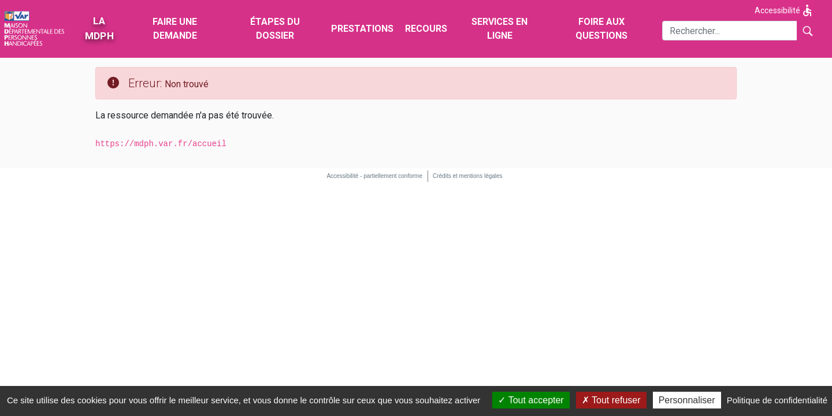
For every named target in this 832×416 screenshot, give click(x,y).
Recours (426, 28)
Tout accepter (530, 400)
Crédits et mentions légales (468, 176)
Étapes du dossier (275, 28)
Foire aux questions (601, 28)
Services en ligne (499, 28)
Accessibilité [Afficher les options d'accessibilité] (784, 10)
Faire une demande (175, 28)
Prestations (362, 28)
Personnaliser (687, 400)
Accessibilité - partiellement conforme (374, 176)
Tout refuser (611, 400)
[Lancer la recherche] (807, 30)
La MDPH (98, 28)
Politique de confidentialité (777, 400)
